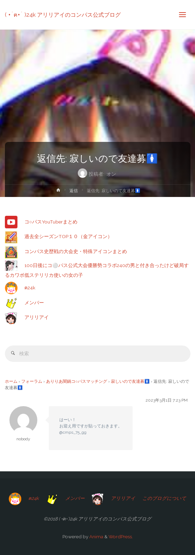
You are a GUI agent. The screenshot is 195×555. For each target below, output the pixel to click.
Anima (95, 536)
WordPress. (120, 536)
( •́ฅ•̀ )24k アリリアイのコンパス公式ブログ (63, 14)
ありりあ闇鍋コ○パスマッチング (76, 381)
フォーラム (31, 381)
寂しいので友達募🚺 (130, 381)
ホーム (11, 381)
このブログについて (164, 498)
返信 (73, 190)
